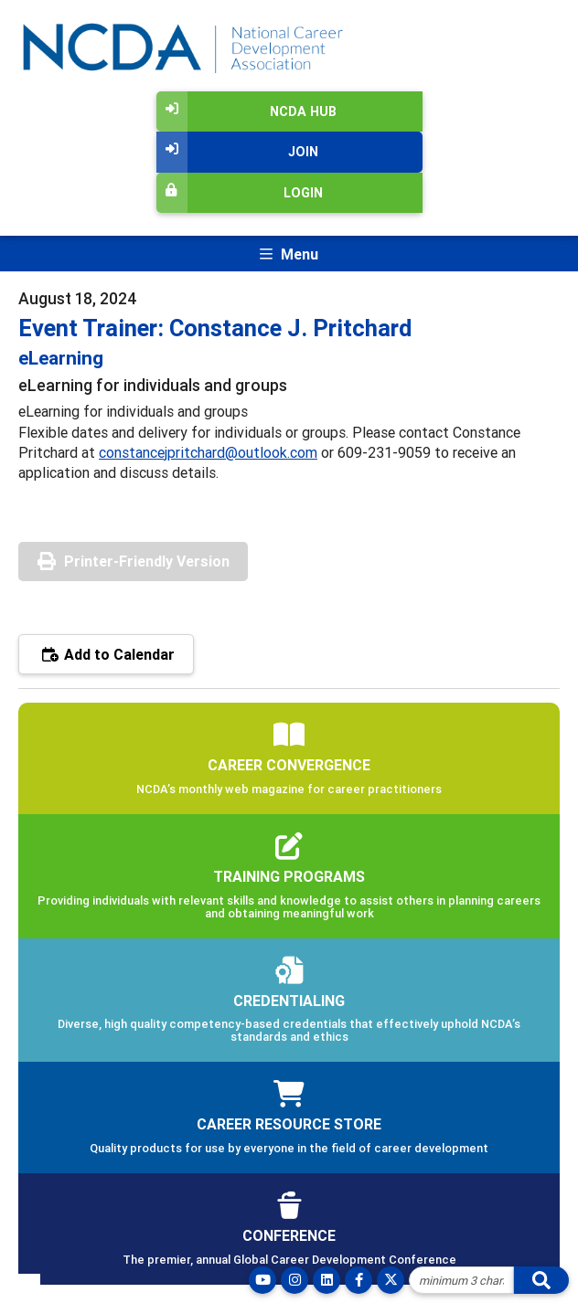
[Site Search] (461, 1280)
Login (239, 193)
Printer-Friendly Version (147, 561)
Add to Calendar (106, 654)
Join (237, 152)
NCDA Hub (246, 111)
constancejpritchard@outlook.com (208, 452)
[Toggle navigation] (289, 254)
